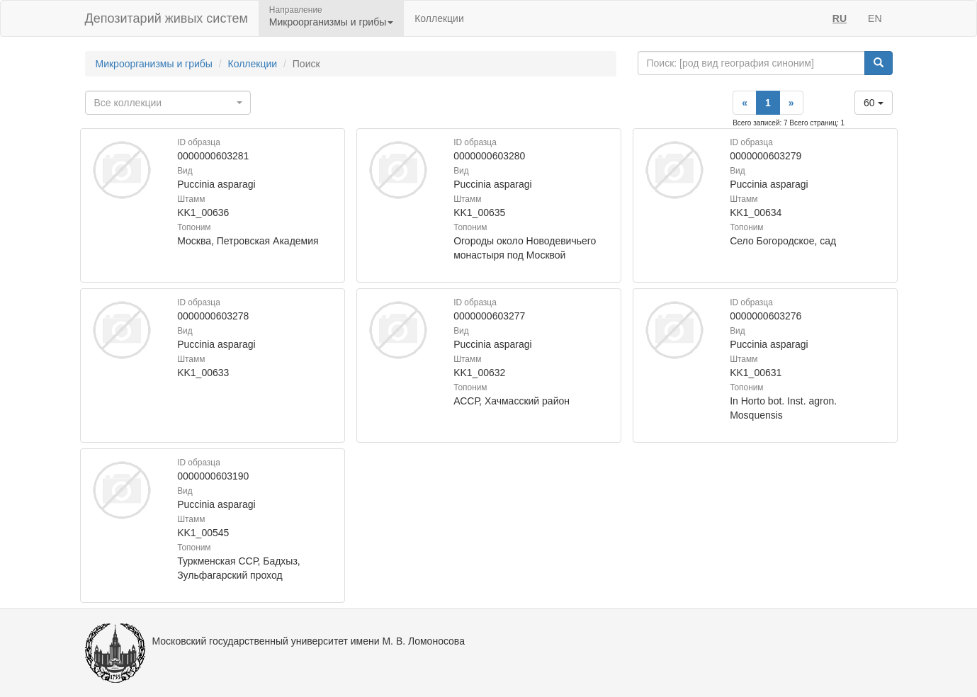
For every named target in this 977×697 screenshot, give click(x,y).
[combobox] (168, 103)
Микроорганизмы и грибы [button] (331, 22)
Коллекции (439, 18)
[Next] (791, 103)
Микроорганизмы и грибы (154, 63)
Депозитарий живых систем (166, 18)
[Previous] (745, 103)
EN (874, 18)
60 (873, 102)
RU (839, 18)
